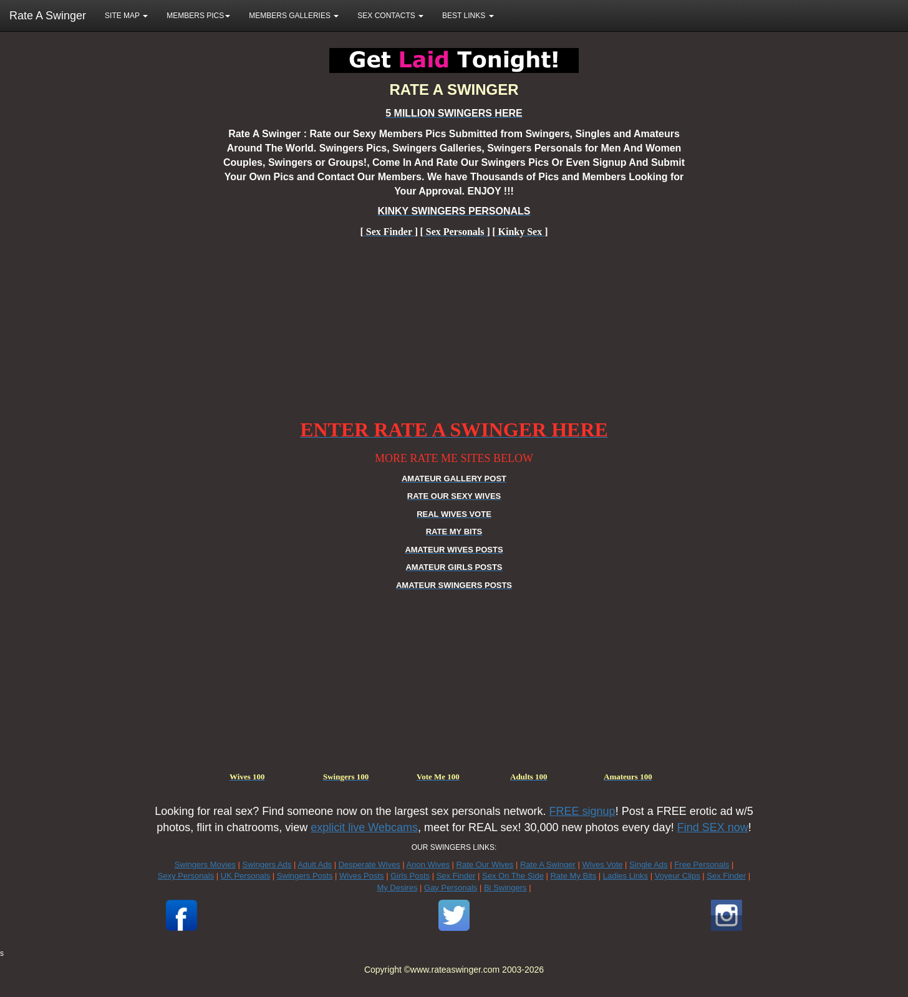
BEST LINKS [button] (467, 15)
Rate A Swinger (47, 15)
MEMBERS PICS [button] (198, 15)
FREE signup (582, 811)
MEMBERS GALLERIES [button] (294, 15)
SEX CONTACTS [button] (390, 15)
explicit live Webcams (364, 827)
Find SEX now (712, 827)
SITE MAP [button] (126, 15)
